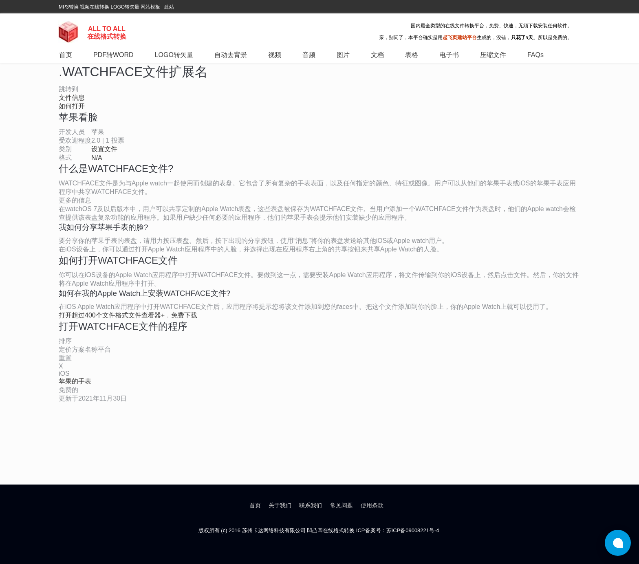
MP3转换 (69, 7)
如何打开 (72, 106)
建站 (169, 7)
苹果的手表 (75, 381)
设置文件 (104, 148)
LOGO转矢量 (124, 7)
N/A (96, 157)
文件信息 (72, 97)
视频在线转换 (94, 7)
